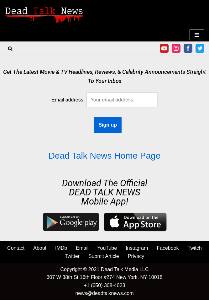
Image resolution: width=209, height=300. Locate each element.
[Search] (10, 48)
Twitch (195, 248)
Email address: (104, 100)
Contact (15, 248)
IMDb (61, 248)
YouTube (107, 248)
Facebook (168, 248)
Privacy (136, 256)
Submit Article (103, 256)
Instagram (137, 248)
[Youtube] (164, 48)
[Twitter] (200, 48)
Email (82, 248)
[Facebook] (188, 48)
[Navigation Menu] (197, 35)
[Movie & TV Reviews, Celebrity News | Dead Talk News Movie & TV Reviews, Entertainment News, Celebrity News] (44, 14)
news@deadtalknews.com (104, 293)
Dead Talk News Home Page (104, 156)
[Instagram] (176, 48)
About (39, 248)
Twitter (72, 256)
